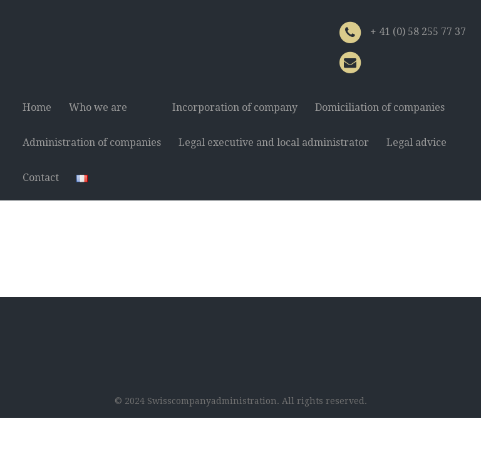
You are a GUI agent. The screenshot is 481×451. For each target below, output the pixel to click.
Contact (41, 178)
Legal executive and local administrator (273, 142)
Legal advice (416, 142)
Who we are (98, 107)
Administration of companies (92, 142)
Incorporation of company (234, 107)
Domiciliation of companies (380, 107)
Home (37, 107)
